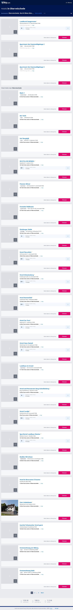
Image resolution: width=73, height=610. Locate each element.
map (32, 25)
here (51, 608)
